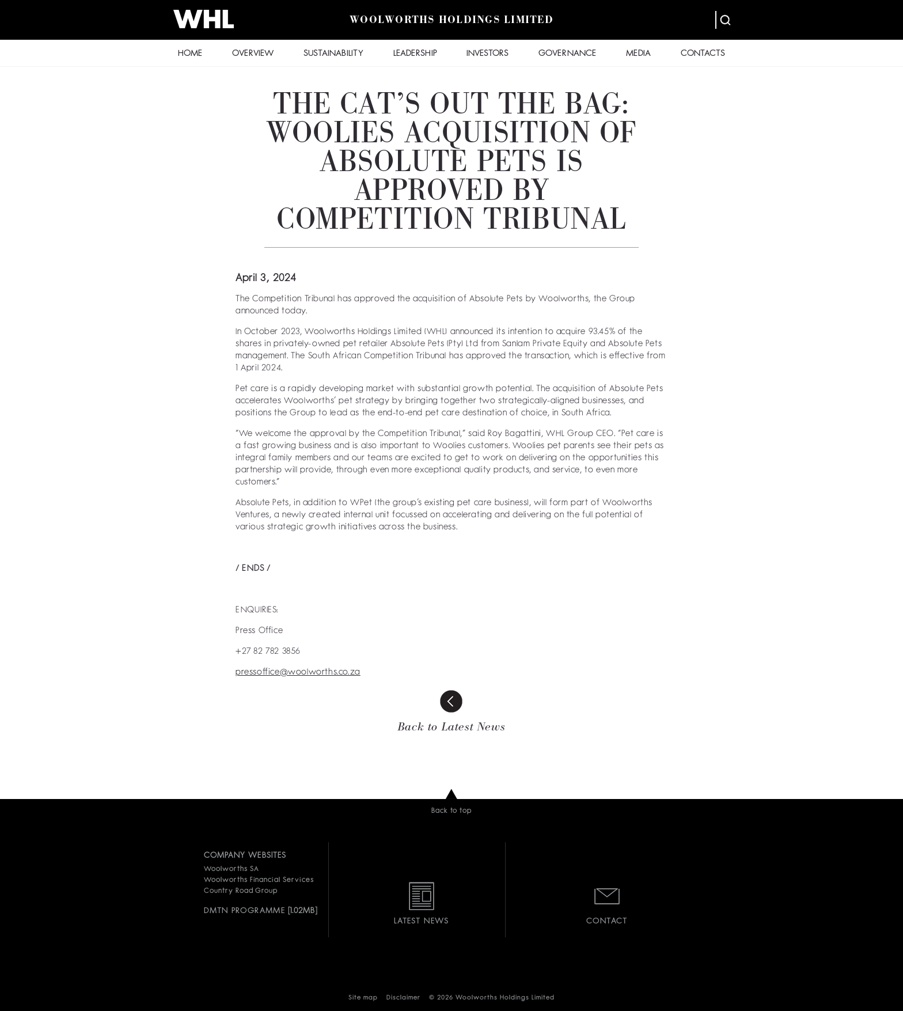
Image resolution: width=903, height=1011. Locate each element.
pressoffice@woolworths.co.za (298, 672)
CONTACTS (703, 54)
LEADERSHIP (415, 54)
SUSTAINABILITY (333, 54)
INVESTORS (487, 54)
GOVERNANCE (567, 54)
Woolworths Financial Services (259, 880)
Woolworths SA (231, 869)
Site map (363, 998)
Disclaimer (403, 998)
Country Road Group (241, 891)
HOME (190, 54)
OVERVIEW (253, 54)
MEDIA (638, 54)
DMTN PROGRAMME (244, 911)
